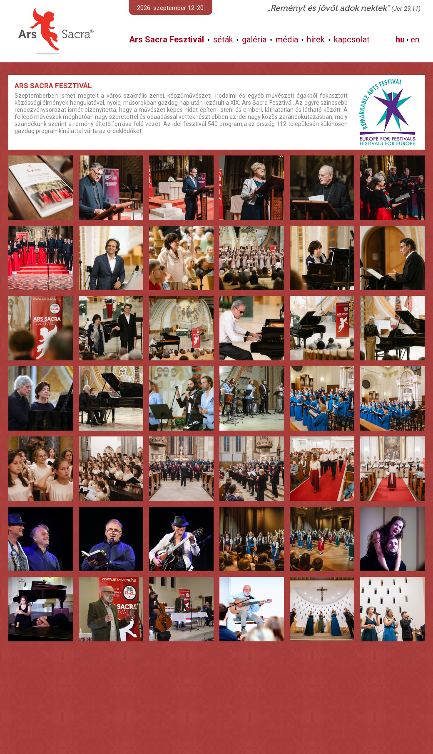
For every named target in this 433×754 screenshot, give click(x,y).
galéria (254, 39)
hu (400, 39)
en (415, 39)
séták (223, 39)
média (287, 39)
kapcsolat (352, 39)
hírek (316, 39)
